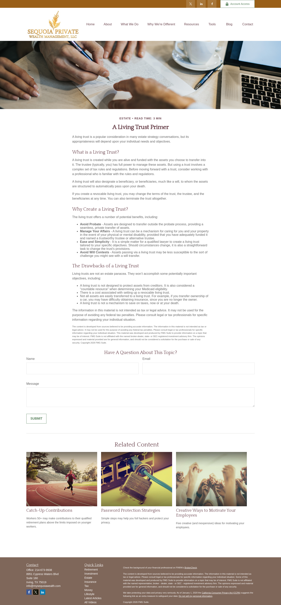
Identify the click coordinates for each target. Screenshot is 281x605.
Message (32, 383)
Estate (88, 577)
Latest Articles (92, 598)
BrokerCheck (190, 567)
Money (88, 590)
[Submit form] (36, 419)
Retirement (91, 569)
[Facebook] (212, 4)
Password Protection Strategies (130, 510)
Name (30, 358)
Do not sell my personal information (195, 596)
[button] (90, 24)
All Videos (90, 602)
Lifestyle (89, 594)
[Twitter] (190, 4)
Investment (91, 573)
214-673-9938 (43, 570)
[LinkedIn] (201, 4)
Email (146, 358)
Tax (86, 585)
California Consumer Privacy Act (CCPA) (221, 593)
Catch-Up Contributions (49, 510)
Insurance (90, 581)
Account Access (237, 4)
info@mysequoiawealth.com (43, 585)
